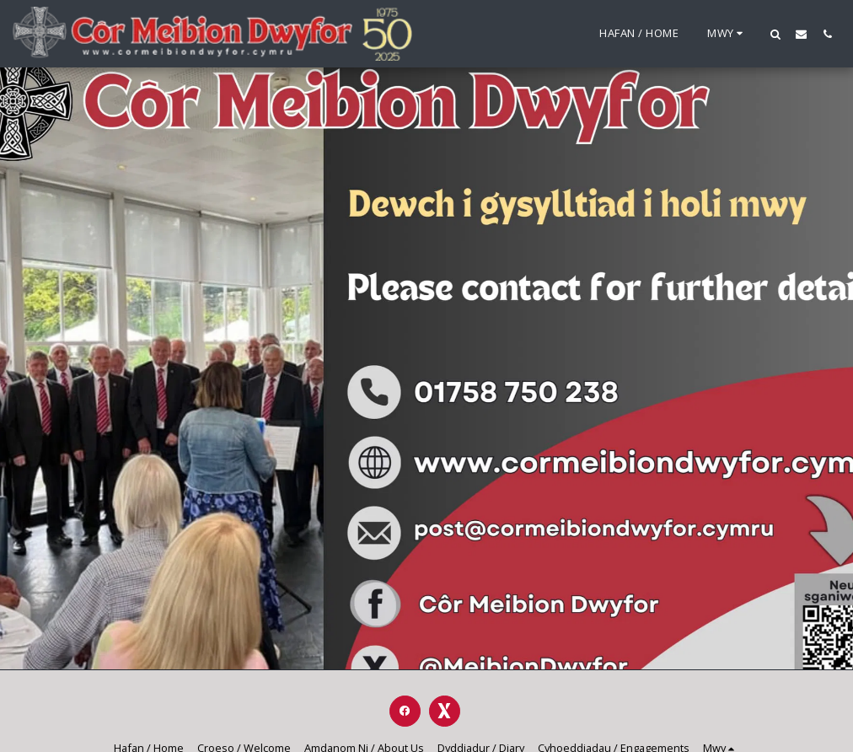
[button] (775, 34)
